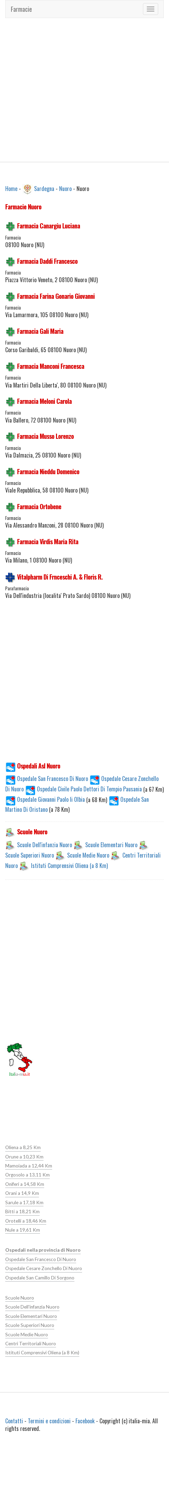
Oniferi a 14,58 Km (24, 1184)
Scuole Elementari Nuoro (111, 844)
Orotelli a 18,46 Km (25, 1220)
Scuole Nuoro (19, 1297)
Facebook (85, 1420)
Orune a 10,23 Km (24, 1156)
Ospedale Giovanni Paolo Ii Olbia (45, 799)
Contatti (14, 1420)
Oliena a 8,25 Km (23, 1147)
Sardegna (44, 188)
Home (11, 188)
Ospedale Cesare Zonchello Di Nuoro (43, 1268)
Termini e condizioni (49, 1420)
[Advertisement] (65, 90)
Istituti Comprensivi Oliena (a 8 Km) (69, 865)
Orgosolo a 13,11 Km (27, 1175)
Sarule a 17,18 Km (24, 1202)
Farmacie (21, 9)
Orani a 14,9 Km (22, 1193)
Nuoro (65, 188)
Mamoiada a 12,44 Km (28, 1166)
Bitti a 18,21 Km (22, 1211)
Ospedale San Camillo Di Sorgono (39, 1277)
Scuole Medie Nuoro (88, 855)
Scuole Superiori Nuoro (29, 855)
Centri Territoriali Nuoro (30, 1343)
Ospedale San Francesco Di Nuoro (46, 778)
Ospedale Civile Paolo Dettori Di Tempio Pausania (84, 789)
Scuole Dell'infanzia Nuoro (44, 844)
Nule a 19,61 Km (22, 1229)
